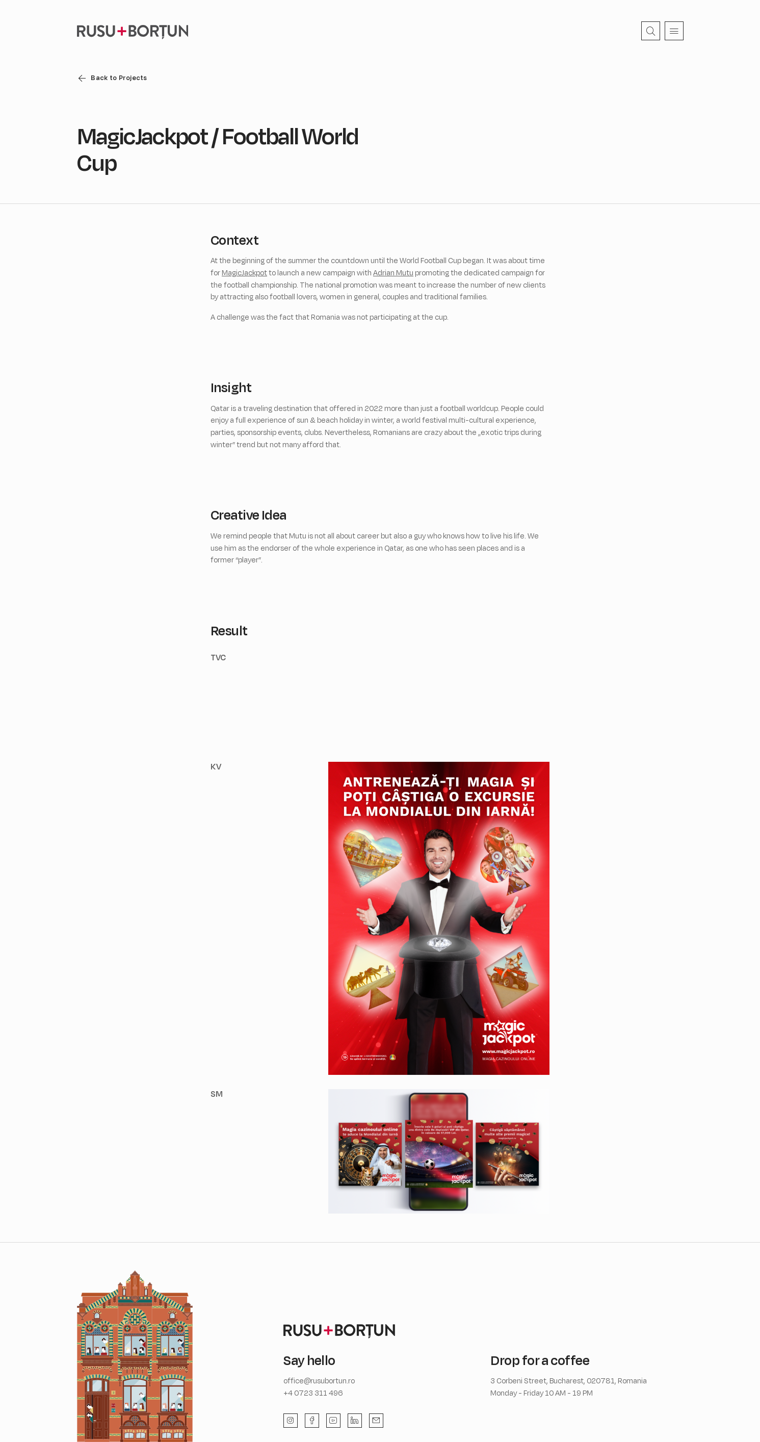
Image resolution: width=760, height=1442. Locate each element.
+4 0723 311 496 (313, 1392)
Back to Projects (119, 77)
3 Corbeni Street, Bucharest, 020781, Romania (568, 1380)
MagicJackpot (244, 272)
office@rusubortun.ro (319, 1380)
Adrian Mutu (393, 272)
